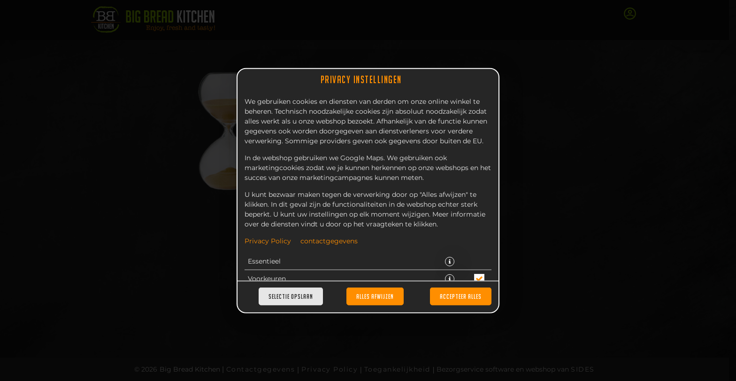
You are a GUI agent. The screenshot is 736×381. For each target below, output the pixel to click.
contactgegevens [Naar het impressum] (329, 241)
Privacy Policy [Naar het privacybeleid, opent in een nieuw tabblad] (268, 241)
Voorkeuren (267, 278)
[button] (449, 261)
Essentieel (264, 261)
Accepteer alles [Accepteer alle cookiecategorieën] (461, 296)
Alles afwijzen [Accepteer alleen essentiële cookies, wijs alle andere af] (375, 296)
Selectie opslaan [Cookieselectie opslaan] (290, 296)
